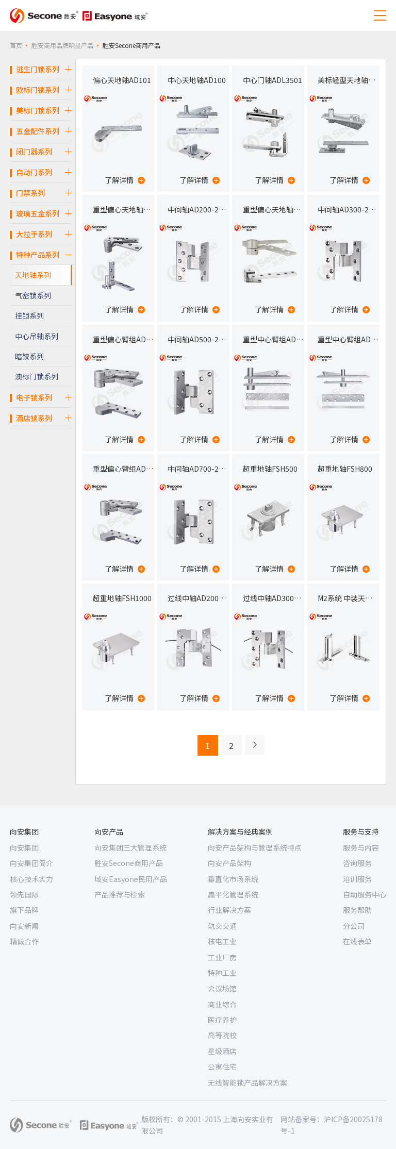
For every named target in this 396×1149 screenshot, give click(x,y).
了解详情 (125, 180)
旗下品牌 (24, 910)
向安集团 (24, 831)
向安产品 (108, 831)
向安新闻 (24, 926)
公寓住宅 (222, 1066)
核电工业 (222, 941)
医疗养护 (222, 1019)
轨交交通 (222, 926)
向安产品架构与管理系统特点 (255, 847)
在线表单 (357, 941)
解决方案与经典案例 (240, 831)
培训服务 (357, 879)
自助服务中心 (364, 894)
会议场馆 (222, 988)
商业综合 (222, 1004)
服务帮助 (357, 910)
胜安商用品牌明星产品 (62, 45)
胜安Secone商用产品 (128, 863)
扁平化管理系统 (233, 894)
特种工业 (222, 973)
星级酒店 (222, 1051)
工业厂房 (222, 957)
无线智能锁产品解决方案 (247, 1082)
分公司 (354, 926)
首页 (16, 45)
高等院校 (222, 1035)
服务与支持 (361, 831)
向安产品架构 (229, 863)
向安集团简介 (31, 863)
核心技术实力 (31, 879)
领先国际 (24, 894)
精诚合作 (24, 941)
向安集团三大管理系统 (130, 847)
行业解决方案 (229, 910)
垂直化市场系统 (233, 879)
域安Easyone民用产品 (130, 879)
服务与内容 (361, 847)
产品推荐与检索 (119, 894)
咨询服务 (357, 863)
